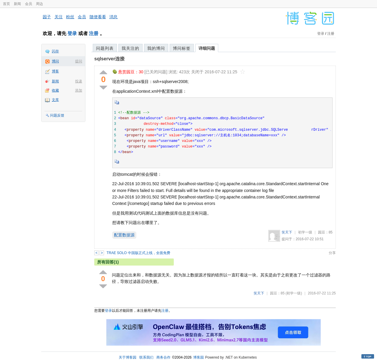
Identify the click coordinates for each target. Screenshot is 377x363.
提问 (78, 61)
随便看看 (98, 16)
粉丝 (70, 16)
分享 (332, 253)
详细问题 (207, 48)
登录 (72, 33)
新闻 (17, 4)
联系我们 (146, 357)
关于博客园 (127, 357)
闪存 (55, 51)
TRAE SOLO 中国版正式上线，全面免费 (138, 253)
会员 (28, 4)
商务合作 (163, 357)
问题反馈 (57, 115)
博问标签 (182, 48)
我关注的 (130, 48)
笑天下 (287, 232)
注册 (93, 33)
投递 (78, 81)
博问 (55, 61)
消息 (113, 16)
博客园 (198, 357)
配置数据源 (124, 235)
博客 (55, 71)
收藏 (55, 90)
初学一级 (305, 232)
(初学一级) (293, 293)
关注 (58, 16)
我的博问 (156, 48)
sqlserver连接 (109, 58)
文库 (55, 100)
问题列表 (105, 48)
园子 (47, 16)
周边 (39, 4)
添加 (78, 90)
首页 (6, 4)
